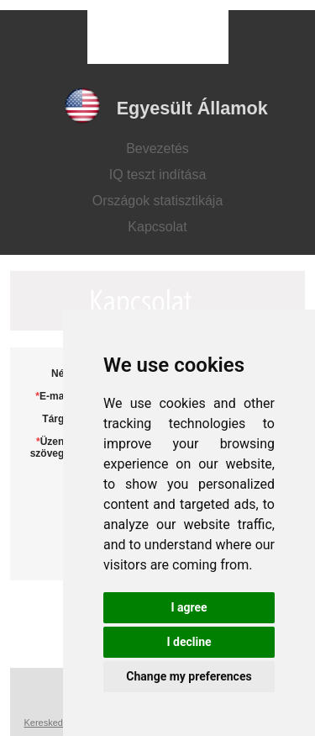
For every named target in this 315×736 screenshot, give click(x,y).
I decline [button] (188, 642)
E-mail (54, 396)
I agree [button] (189, 607)
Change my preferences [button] (188, 676)
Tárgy (56, 419)
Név (60, 373)
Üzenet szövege (51, 447)
